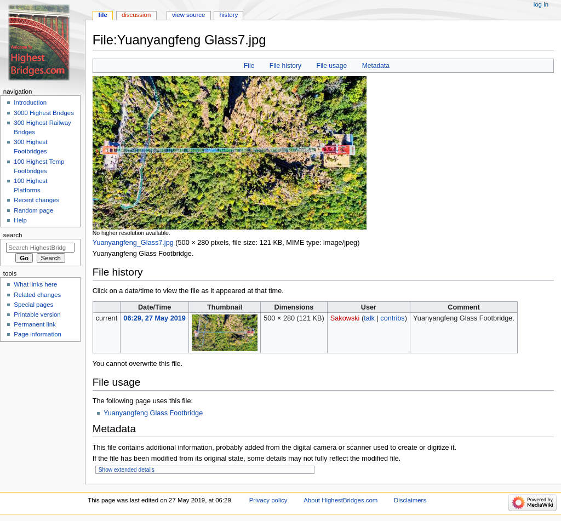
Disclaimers (410, 500)
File (249, 66)
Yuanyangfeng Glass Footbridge (153, 413)
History (229, 15)
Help (20, 220)
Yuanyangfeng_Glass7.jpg (133, 243)
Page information (37, 334)
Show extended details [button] (126, 470)
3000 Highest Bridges (44, 113)
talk (369, 318)
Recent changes (36, 200)
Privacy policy (268, 500)
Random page (33, 210)
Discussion (136, 15)
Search (12, 235)
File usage (332, 66)
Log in (541, 4)
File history (285, 66)
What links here (35, 284)
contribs (392, 318)
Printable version (37, 314)
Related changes (37, 294)
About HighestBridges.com (340, 500)
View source (188, 15)
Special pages (33, 304)
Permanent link (34, 324)
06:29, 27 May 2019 (154, 318)
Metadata (376, 66)
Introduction (30, 102)
